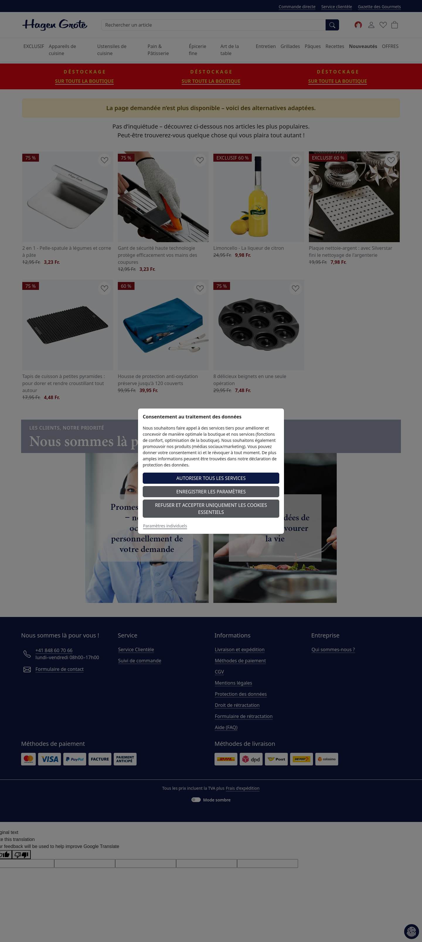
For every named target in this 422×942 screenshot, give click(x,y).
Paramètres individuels (165, 526)
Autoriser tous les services (211, 478)
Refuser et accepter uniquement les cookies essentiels (211, 508)
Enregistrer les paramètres (211, 491)
